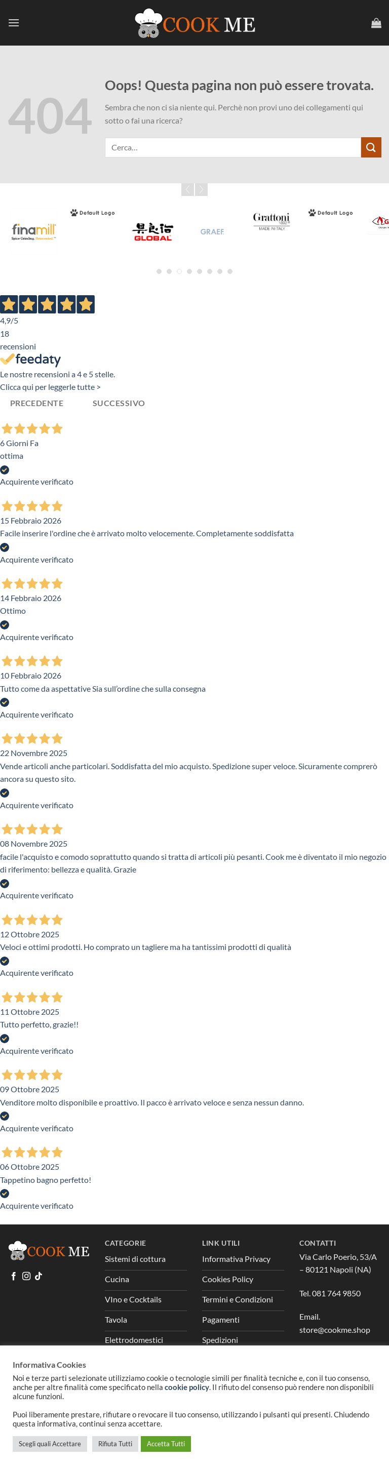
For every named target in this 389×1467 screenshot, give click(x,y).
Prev (187, 189)
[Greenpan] (331, 213)
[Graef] (212, 232)
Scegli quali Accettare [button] (50, 1444)
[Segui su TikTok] (38, 1276)
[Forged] (93, 213)
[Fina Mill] (34, 232)
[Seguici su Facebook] (14, 1276)
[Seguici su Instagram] (26, 1276)
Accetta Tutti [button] (166, 1444)
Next (201, 189)
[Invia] (371, 147)
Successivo (119, 403)
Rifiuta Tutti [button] (115, 1444)
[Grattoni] (271, 222)
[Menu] (14, 22)
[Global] (153, 232)
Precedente (37, 403)
